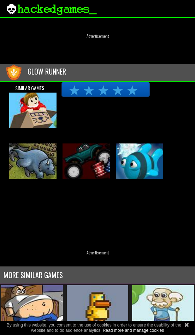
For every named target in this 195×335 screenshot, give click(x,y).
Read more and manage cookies (133, 330)
